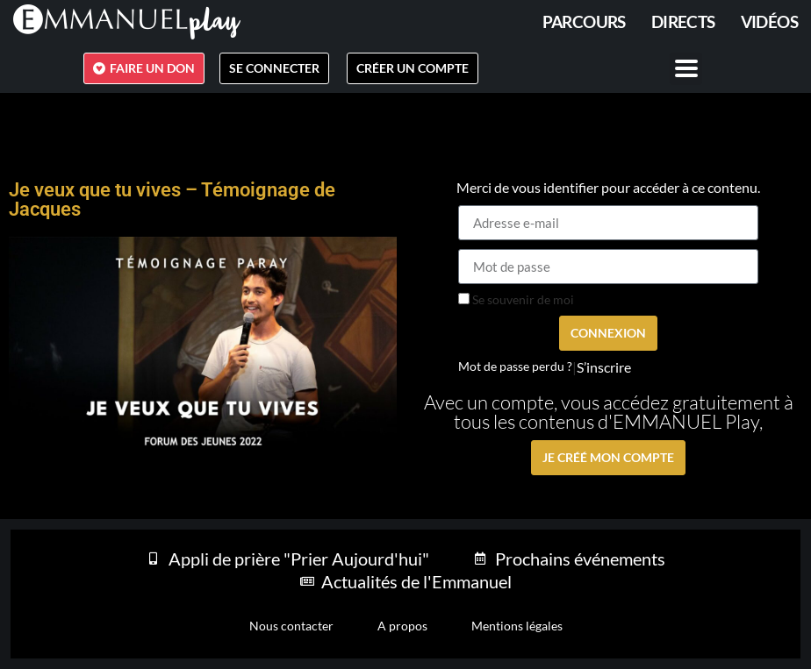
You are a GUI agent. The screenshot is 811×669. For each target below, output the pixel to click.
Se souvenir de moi (516, 300)
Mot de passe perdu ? (515, 366)
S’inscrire (604, 367)
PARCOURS (584, 21)
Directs (683, 21)
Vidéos (769, 21)
